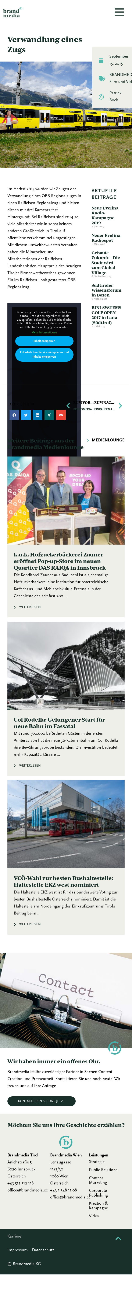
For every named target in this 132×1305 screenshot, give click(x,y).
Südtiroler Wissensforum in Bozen (106, 290)
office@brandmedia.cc (27, 1190)
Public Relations (103, 1170)
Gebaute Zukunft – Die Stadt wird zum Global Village (106, 262)
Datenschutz (43, 1250)
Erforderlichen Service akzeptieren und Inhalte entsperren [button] (44, 354)
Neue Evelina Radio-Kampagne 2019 (105, 215)
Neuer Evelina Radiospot (106, 237)
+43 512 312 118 (20, 1183)
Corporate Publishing (98, 1193)
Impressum (17, 1250)
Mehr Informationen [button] (44, 332)
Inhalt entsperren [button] (44, 341)
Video (94, 1216)
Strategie (96, 1162)
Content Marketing (98, 1180)
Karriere (14, 1236)
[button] (14, 415)
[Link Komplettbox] (66, 537)
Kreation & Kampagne (98, 1205)
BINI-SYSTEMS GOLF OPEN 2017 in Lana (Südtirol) (106, 315)
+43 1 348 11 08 (63, 1190)
